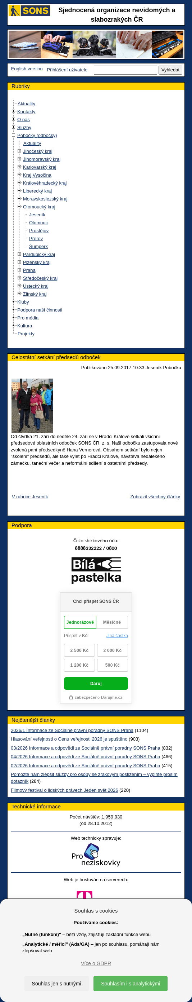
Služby (24, 127)
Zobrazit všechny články (155, 496)
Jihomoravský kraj (41, 159)
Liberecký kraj (37, 191)
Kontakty (26, 111)
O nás (23, 119)
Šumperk (38, 246)
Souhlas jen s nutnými (56, 983)
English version (27, 68)
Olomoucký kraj (39, 206)
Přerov (36, 238)
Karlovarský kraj (39, 167)
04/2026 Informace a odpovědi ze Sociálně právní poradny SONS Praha (85, 756)
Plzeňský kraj (37, 262)
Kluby (23, 302)
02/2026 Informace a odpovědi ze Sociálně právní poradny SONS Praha (85, 765)
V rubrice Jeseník (30, 496)
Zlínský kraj (35, 294)
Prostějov (39, 230)
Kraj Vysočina (37, 175)
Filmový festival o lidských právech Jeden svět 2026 (64, 790)
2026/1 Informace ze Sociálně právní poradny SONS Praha (72, 730)
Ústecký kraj (36, 286)
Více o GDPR (96, 963)
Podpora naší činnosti (39, 310)
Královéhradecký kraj (45, 183)
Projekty (26, 333)
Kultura (24, 325)
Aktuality (26, 103)
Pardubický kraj (39, 254)
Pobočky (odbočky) (37, 135)
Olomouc (38, 222)
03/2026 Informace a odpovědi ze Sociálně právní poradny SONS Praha (85, 748)
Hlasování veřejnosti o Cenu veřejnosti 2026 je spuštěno (69, 739)
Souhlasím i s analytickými (130, 983)
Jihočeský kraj (37, 151)
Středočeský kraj (40, 278)
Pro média (27, 318)
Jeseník (37, 214)
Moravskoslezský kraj (45, 199)
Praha (29, 270)
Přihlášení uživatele (67, 69)
